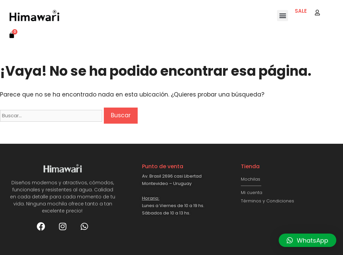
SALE (301, 10)
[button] (282, 15)
